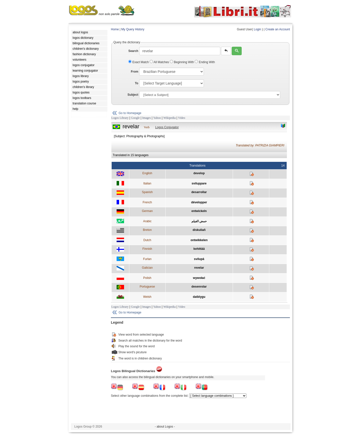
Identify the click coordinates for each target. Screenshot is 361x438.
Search (133, 51)
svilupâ (199, 259)
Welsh (147, 297)
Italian (147, 183)
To (136, 83)
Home (115, 29)
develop (199, 173)
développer (199, 202)
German (147, 211)
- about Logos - (165, 426)
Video (181, 118)
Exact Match (139, 62)
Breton (147, 230)
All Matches (160, 62)
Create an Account (277, 29)
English (147, 173)
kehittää (199, 249)
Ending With (205, 62)
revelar (199, 267)
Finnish (147, 249)
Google (135, 118)
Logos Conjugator (167, 127)
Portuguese (147, 286)
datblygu (199, 297)
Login (257, 29)
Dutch (147, 240)
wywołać (199, 278)
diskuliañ (199, 230)
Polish (147, 278)
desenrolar (199, 286)
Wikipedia (169, 118)
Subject (133, 94)
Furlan (147, 259)
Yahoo (157, 118)
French (147, 202)
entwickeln (199, 211)
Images (146, 118)
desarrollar (199, 192)
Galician (147, 267)
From (134, 71)
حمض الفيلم (199, 221)
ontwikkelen (199, 240)
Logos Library (120, 118)
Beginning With (182, 62)
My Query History (132, 29)
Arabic (147, 221)
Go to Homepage (130, 113)
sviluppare (199, 183)
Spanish (147, 192)
